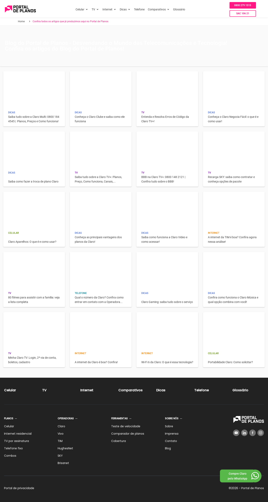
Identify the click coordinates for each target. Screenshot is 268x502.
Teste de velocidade (125, 426)
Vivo (61, 434)
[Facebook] (252, 433)
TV (93, 9)
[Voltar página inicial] (20, 9)
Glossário (179, 9)
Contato (171, 441)
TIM (60, 441)
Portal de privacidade (19, 488)
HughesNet (65, 448)
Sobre (169, 426)
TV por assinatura (16, 441)
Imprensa (171, 434)
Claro (61, 426)
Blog (168, 448)
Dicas (123, 9)
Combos (10, 456)
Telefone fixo (13, 448)
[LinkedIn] (244, 433)
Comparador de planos (127, 434)
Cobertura (118, 441)
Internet (107, 9)
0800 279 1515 (242, 5)
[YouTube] (236, 433)
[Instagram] (260, 433)
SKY (60, 456)
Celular (80, 9)
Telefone (139, 9)
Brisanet (63, 463)
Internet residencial (18, 434)
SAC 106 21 (242, 13)
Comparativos (157, 9)
